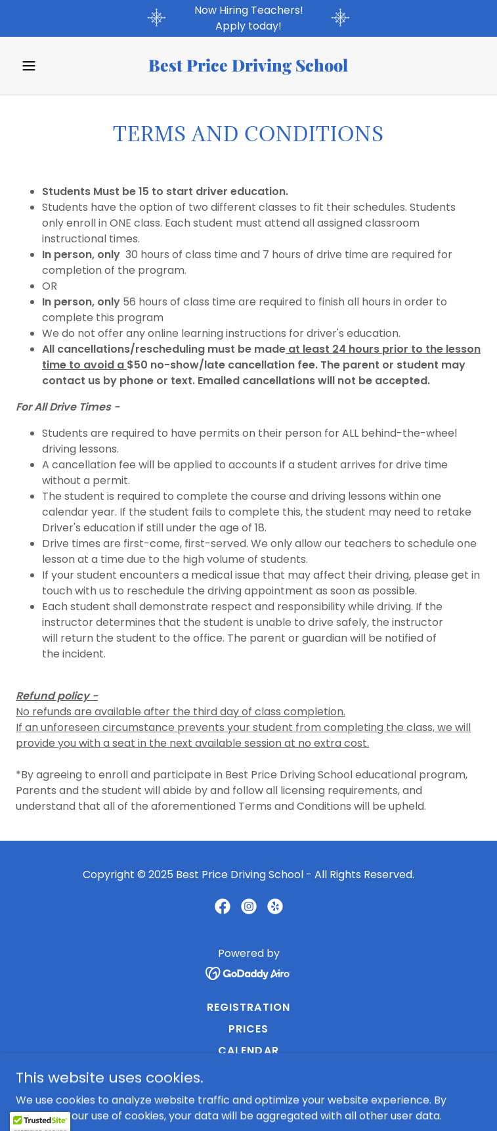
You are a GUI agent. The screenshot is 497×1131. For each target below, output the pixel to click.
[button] (50, 66)
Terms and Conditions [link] (248, 1072)
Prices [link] (248, 1028)
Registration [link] (248, 1007)
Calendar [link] (248, 1050)
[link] (248, 68)
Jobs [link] (248, 1093)
